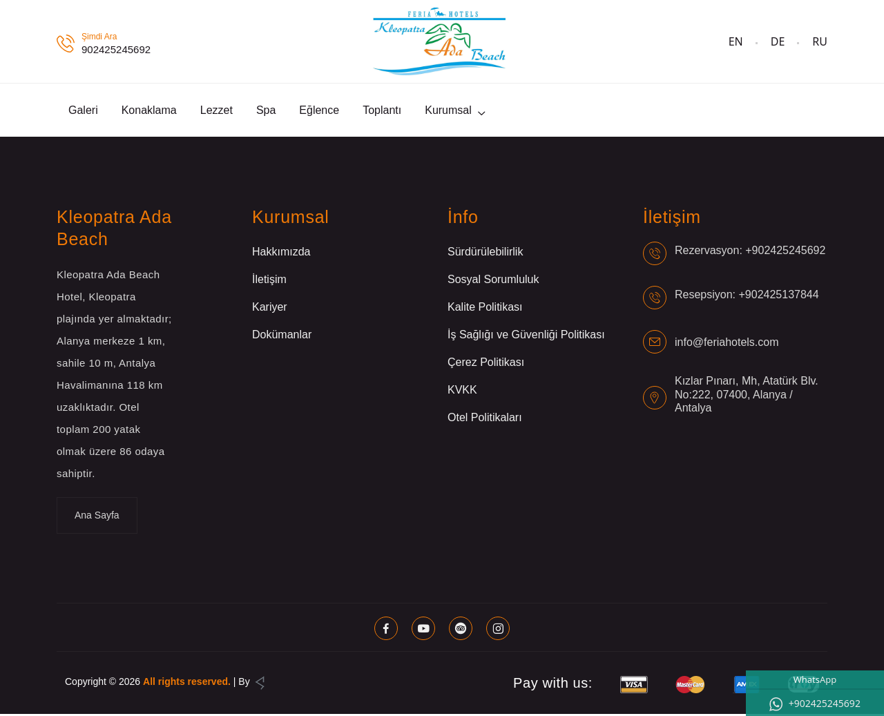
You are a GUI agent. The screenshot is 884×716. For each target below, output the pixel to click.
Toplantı (382, 111)
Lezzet (216, 111)
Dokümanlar (281, 336)
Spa (266, 111)
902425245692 (116, 49)
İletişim (269, 281)
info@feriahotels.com (727, 343)
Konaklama (149, 111)
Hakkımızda (281, 254)
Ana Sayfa (97, 517)
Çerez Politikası (486, 364)
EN (736, 41)
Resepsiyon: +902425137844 (747, 296)
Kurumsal (448, 111)
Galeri (83, 111)
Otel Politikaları (485, 419)
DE (778, 41)
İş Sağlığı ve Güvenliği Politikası (526, 336)
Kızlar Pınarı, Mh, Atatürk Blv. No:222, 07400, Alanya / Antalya (746, 396)
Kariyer (269, 309)
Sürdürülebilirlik (485, 254)
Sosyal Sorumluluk (493, 281)
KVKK (462, 392)
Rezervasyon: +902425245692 (750, 252)
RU (819, 41)
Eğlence (319, 111)
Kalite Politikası (485, 309)
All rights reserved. (187, 683)
